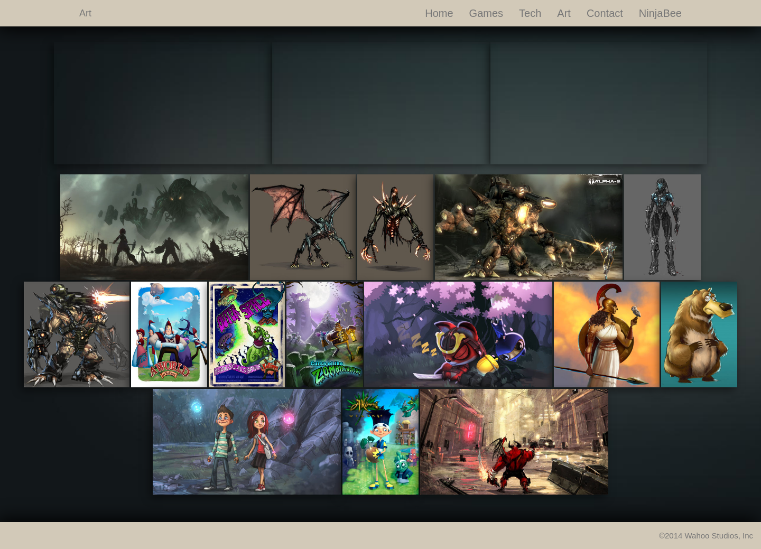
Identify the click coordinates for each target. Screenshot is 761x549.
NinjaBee (660, 13)
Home (439, 13)
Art (85, 13)
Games (486, 13)
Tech (530, 13)
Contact (605, 13)
